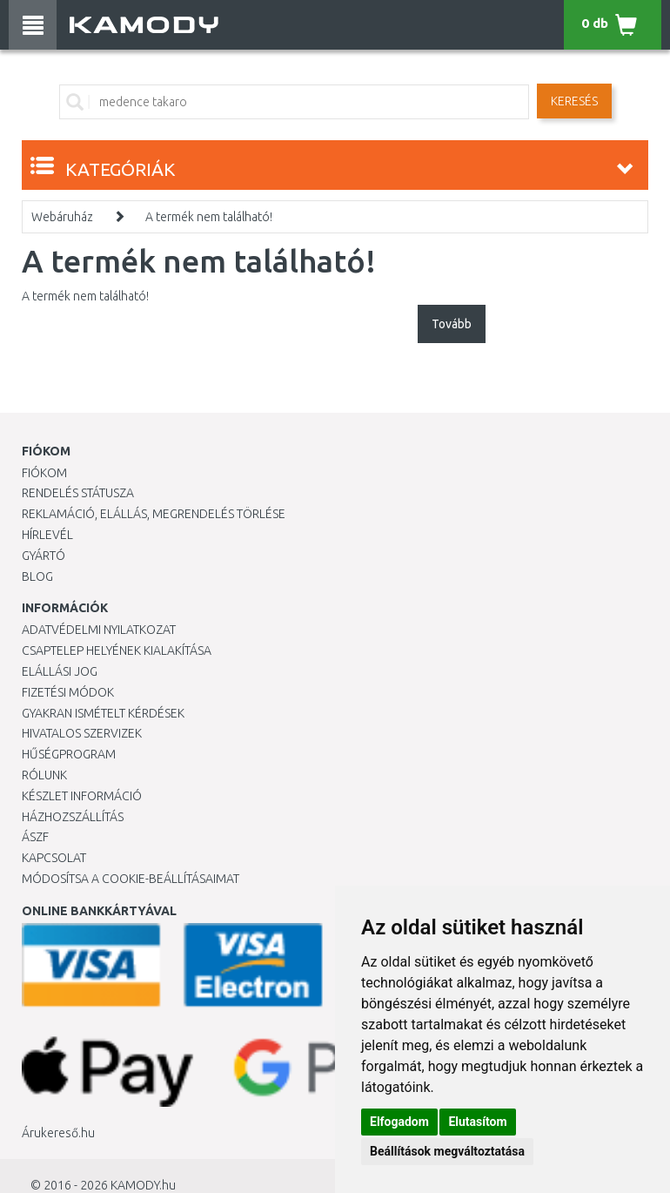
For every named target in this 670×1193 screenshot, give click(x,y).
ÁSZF (35, 837)
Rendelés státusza (78, 493)
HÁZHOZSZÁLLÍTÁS (73, 817)
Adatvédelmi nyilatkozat (99, 630)
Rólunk (44, 775)
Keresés (574, 101)
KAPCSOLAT (54, 858)
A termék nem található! (208, 217)
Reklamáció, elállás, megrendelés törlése (153, 514)
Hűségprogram (69, 754)
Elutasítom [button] (477, 1122)
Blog (37, 576)
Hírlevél (47, 535)
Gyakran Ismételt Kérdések (103, 713)
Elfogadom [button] (399, 1122)
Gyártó (43, 556)
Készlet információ (82, 796)
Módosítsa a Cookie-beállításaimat (130, 879)
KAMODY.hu (143, 1185)
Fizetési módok (68, 692)
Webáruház (62, 217)
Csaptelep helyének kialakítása (116, 650)
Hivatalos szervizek (82, 733)
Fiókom (44, 473)
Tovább (452, 324)
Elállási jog (59, 671)
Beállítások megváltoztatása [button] (447, 1151)
